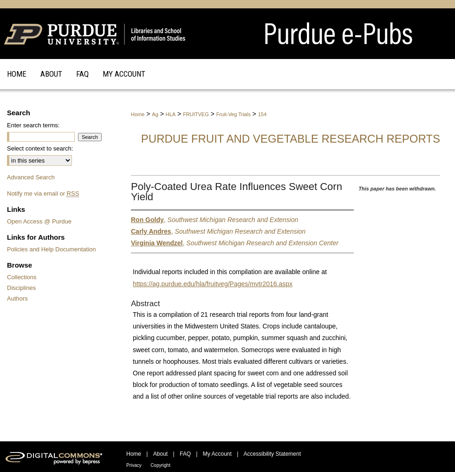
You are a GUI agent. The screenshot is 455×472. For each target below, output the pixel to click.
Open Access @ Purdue (39, 221)
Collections (22, 277)
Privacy (134, 465)
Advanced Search (31, 177)
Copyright (160, 465)
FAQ (185, 454)
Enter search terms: (33, 125)
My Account (217, 454)
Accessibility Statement (272, 454)
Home (137, 114)
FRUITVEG (196, 114)
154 (262, 114)
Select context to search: (40, 148)
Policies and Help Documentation (51, 249)
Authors (17, 298)
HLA (171, 114)
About (160, 454)
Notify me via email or (43, 193)
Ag (155, 114)
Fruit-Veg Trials (233, 114)
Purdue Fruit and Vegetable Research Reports (290, 138)
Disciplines (21, 287)
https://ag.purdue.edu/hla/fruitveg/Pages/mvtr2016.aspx (212, 284)
